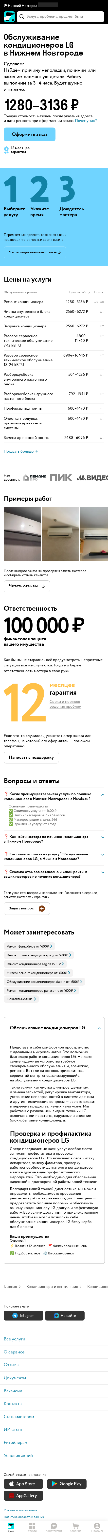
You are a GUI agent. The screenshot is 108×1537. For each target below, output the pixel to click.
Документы (15, 1378)
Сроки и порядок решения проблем (65, 704)
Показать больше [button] (21, 999)
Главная (10, 1287)
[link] (29, 946)
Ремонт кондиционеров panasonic (33, 990)
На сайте (65, 1316)
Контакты (13, 1404)
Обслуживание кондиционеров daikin (36, 981)
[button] (54, 5)
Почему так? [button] (86, 120)
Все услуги (14, 1339)
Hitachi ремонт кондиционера (30, 973)
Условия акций (18, 1455)
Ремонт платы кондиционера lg (30, 955)
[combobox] (60, 16)
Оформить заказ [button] (30, 134)
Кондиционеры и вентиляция (52, 1287)
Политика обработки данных (24, 1517)
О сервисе (14, 1352)
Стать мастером (19, 1417)
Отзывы (11, 1365)
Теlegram (23, 1316)
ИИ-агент (13, 1429)
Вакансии (13, 1391)
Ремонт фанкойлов (21, 946)
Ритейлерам (15, 1442)
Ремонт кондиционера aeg (27, 964)
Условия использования (20, 1510)
